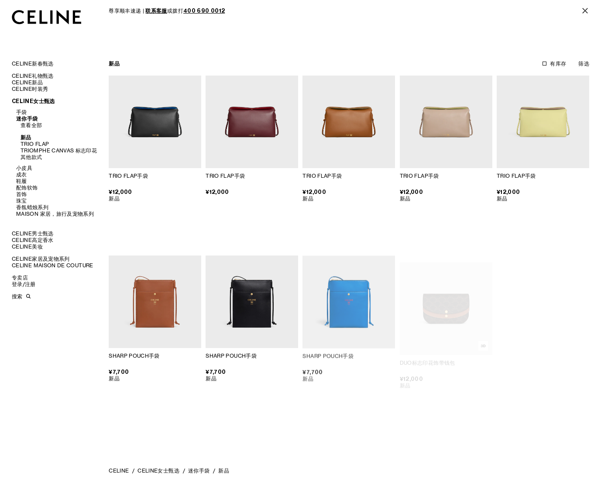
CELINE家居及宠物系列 (41, 258)
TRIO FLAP (35, 144)
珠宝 (21, 200)
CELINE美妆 (27, 246)
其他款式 (31, 157)
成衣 (21, 174)
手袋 (21, 112)
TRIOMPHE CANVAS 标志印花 (59, 150)
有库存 (558, 63)
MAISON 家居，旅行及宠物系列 (55, 214)
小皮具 (24, 168)
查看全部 (31, 125)
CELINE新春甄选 (33, 63)
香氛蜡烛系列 (32, 207)
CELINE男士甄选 (33, 233)
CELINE (119, 470)
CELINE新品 (27, 82)
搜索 (17, 296)
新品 (26, 137)
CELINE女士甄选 (33, 101)
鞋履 (21, 181)
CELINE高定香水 (33, 240)
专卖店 (20, 277)
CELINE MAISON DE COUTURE (52, 265)
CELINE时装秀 (30, 89)
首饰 (21, 194)
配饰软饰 (27, 187)
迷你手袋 (27, 118)
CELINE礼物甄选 (33, 75)
